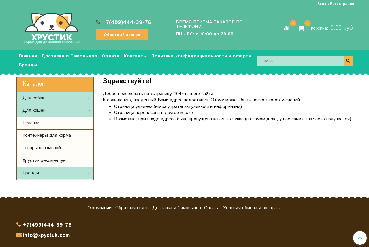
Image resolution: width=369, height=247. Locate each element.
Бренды (28, 65)
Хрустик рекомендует (45, 160)
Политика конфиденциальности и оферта (201, 56)
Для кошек (33, 110)
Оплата (110, 56)
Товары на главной (41, 148)
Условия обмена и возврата (252, 208)
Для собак (33, 98)
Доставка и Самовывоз (69, 56)
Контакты (135, 56)
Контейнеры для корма (46, 135)
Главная (28, 56)
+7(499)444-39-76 (127, 22)
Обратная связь (132, 208)
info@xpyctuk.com (46, 235)
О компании (100, 208)
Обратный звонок (122, 35)
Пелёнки (30, 123)
